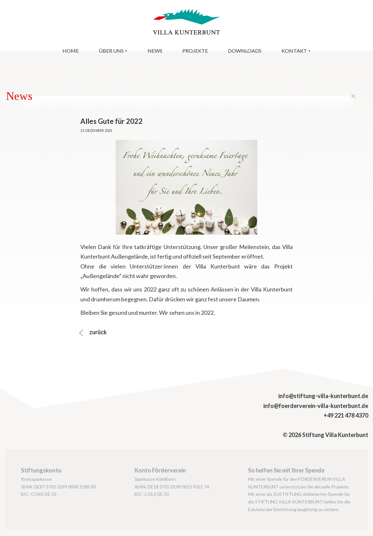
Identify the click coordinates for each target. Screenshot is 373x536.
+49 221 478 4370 (346, 415)
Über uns (111, 50)
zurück (97, 332)
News (155, 50)
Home (70, 50)
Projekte (195, 50)
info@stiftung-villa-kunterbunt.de (323, 395)
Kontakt (294, 50)
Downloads (244, 50)
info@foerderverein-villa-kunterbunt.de (315, 405)
